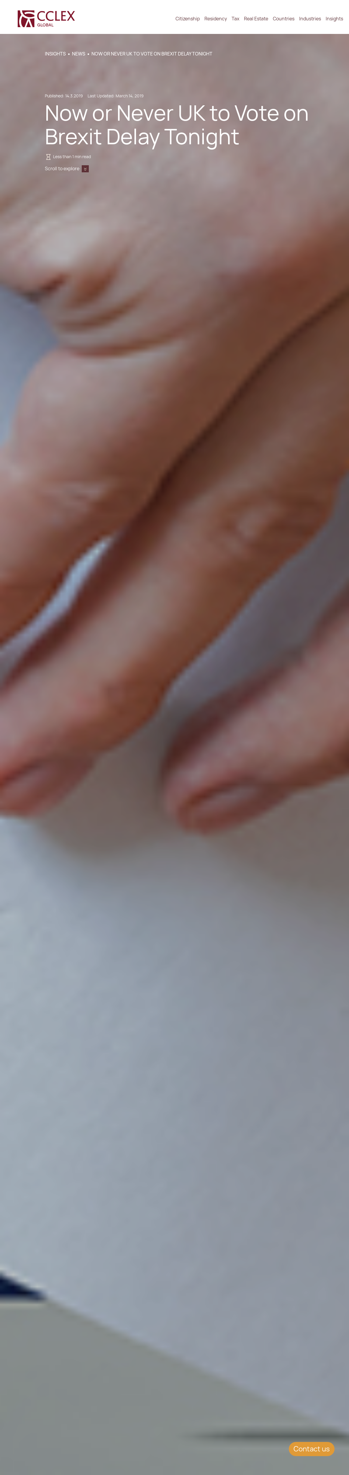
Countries (283, 19)
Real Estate (256, 19)
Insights (334, 19)
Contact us (312, 1448)
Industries (310, 19)
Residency (215, 19)
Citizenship (188, 19)
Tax (235, 19)
